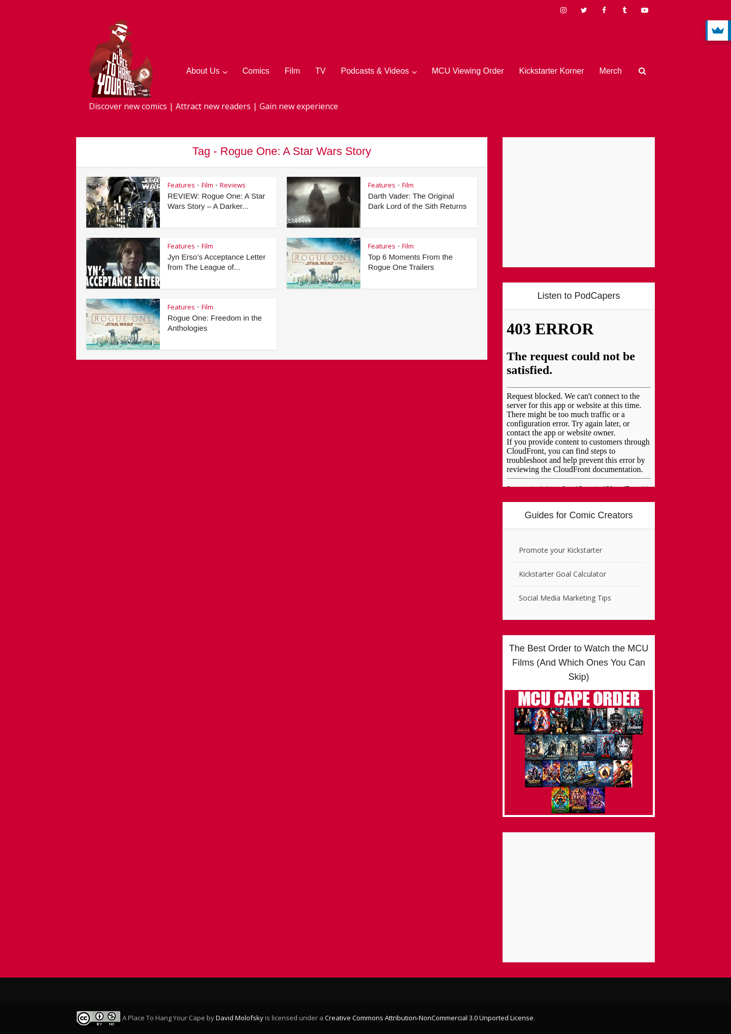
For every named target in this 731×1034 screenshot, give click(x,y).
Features (181, 185)
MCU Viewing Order (468, 71)
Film (292, 71)
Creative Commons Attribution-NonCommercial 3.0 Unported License (429, 1017)
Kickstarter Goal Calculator (562, 574)
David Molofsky (239, 1017)
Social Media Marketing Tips (565, 598)
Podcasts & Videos (375, 71)
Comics (256, 71)
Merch (611, 71)
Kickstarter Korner (551, 71)
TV (320, 71)
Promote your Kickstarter (560, 550)
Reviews (233, 185)
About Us (203, 71)
